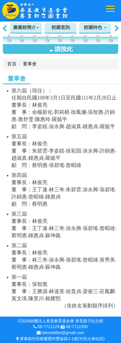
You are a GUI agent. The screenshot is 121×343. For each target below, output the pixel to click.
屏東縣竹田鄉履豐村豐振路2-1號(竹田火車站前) (62, 338)
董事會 (30, 63)
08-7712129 (48, 326)
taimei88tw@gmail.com (63, 332)
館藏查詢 (60, 27)
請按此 (61, 49)
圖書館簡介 (26, 27)
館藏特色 (95, 27)
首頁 (11, 63)
